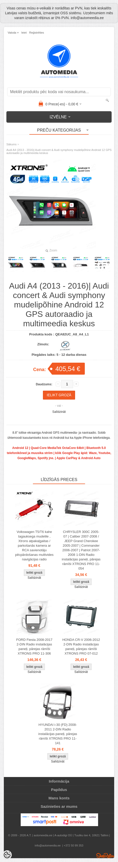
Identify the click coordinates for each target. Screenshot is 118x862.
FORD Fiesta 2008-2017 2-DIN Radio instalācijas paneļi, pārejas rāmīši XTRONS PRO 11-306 (34, 646)
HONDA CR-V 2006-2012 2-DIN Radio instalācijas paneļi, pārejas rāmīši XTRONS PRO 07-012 (81, 646)
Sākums (11, 144)
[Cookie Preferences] (7, 854)
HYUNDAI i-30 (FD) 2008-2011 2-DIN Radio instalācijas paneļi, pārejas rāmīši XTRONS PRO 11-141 (57, 734)
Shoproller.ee (105, 855)
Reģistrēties (36, 32)
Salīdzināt (59, 412)
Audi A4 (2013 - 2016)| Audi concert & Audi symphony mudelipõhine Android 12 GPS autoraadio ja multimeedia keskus (59, 151)
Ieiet (24, 32)
